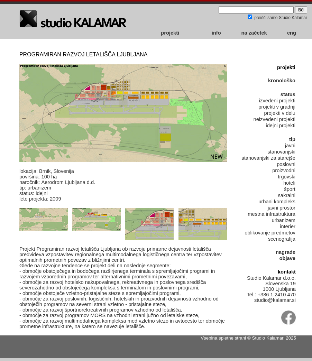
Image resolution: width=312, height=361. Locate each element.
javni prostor (281, 208)
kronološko (281, 80)
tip (292, 139)
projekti (170, 33)
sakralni (286, 195)
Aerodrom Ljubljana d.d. (68, 182)
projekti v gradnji (276, 107)
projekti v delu (279, 113)
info (216, 33)
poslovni (286, 164)
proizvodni (283, 170)
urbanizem (283, 220)
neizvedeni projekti (274, 119)
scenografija (281, 239)
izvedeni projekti (277, 100)
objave (287, 258)
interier (287, 226)
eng (291, 33)
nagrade (285, 252)
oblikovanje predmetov (270, 232)
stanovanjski (281, 152)
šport (289, 189)
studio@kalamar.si (275, 300)
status (288, 94)
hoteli (289, 183)
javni (290, 145)
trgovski (286, 176)
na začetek (254, 33)
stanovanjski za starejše (268, 158)
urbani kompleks (276, 201)
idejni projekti (280, 125)
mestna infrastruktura (271, 214)
